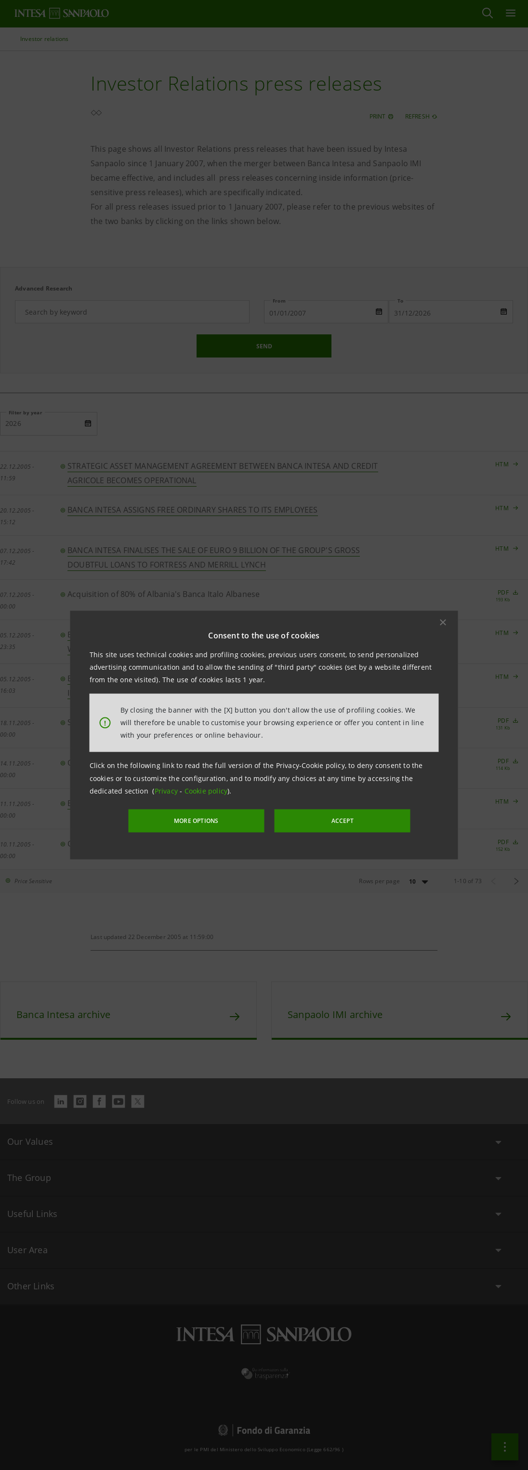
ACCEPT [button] (333, 820)
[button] (443, 622)
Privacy (167, 791)
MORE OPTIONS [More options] (206, 820)
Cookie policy (206, 791)
